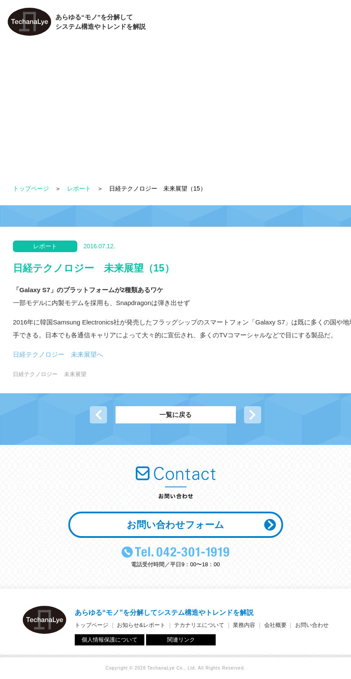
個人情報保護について (109, 639)
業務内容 (236, 24)
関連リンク (181, 639)
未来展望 (75, 374)
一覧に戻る (175, 414)
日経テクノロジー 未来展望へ (58, 354)
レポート (79, 188)
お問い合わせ (325, 24)
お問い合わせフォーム (175, 524)
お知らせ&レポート (141, 625)
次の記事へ (252, 414)
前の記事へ (98, 414)
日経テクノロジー (35, 374)
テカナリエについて (180, 24)
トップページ (31, 188)
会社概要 (279, 24)
